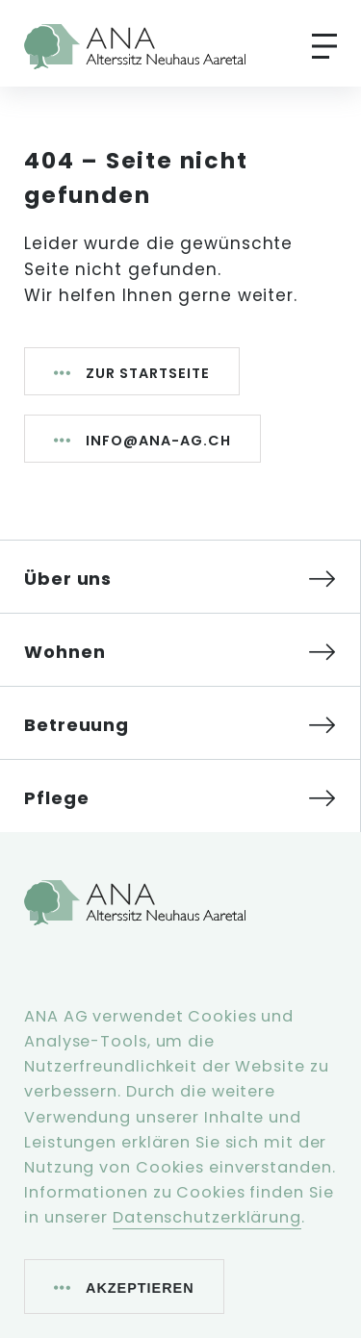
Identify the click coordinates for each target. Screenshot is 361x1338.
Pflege (56, 798)
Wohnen (64, 652)
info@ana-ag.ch (158, 440)
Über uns (68, 579)
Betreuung (76, 725)
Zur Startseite (148, 373)
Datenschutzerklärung (207, 1217)
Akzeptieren (140, 1288)
